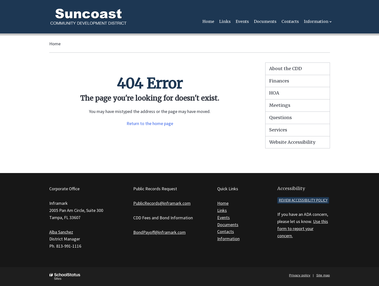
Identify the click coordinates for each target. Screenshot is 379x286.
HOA (274, 93)
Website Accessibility (292, 142)
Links (222, 210)
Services (278, 130)
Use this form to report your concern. (302, 228)
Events (223, 217)
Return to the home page (150, 123)
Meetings (279, 105)
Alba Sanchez (61, 232)
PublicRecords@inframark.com (162, 203)
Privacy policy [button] (299, 275)
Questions (280, 117)
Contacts (225, 231)
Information (228, 238)
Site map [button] (323, 275)
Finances (279, 81)
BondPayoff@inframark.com (159, 232)
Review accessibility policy (303, 200)
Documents (227, 224)
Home (55, 44)
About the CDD (285, 68)
